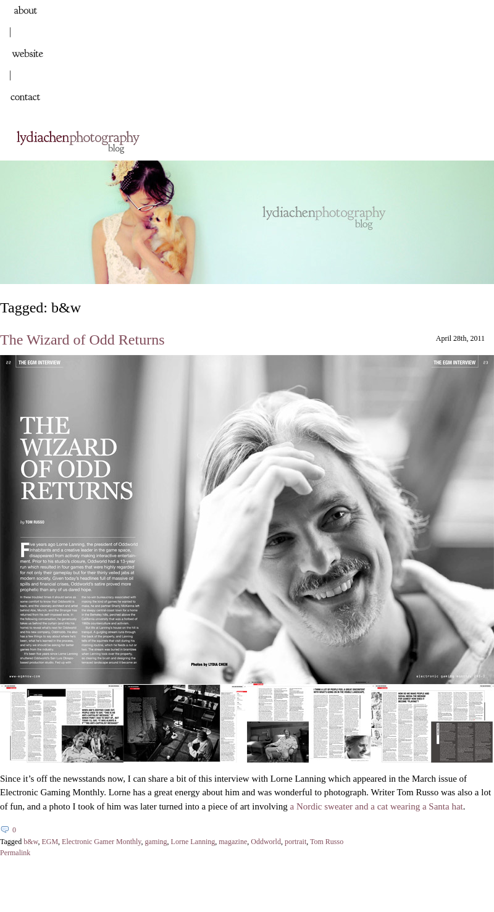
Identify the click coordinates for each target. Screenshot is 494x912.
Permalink (15, 852)
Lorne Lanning (193, 841)
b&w (30, 841)
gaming (156, 841)
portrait (295, 841)
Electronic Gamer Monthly (101, 841)
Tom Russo (326, 841)
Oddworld (266, 841)
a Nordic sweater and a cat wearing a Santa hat (376, 806)
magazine (233, 841)
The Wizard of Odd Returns (82, 340)
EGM (49, 841)
